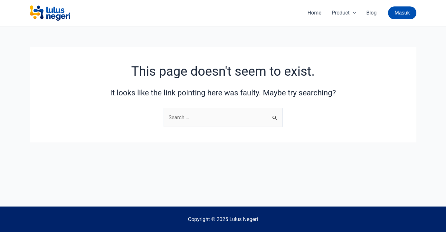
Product (344, 13)
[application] (353, 13)
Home (314, 13)
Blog (371, 13)
